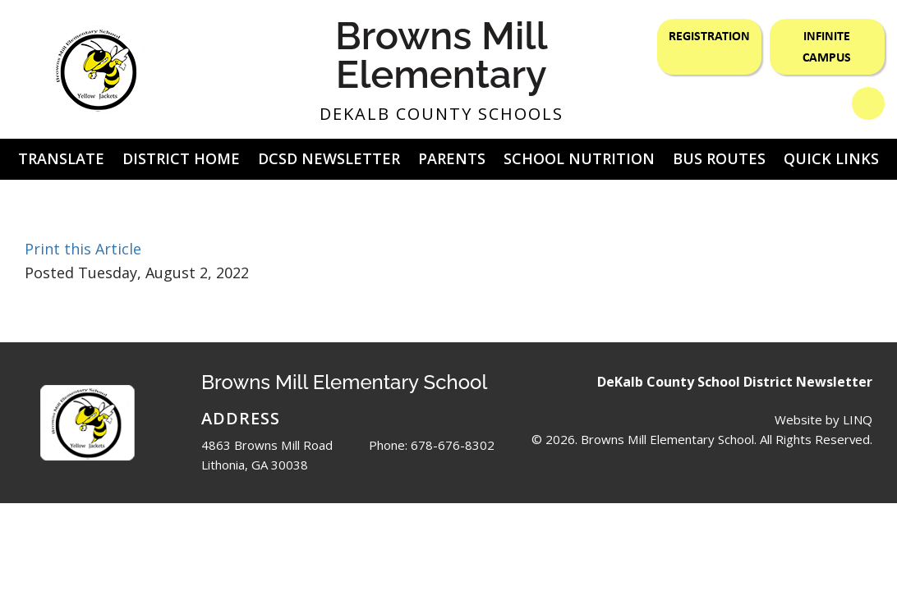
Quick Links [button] (831, 158)
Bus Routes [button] (719, 158)
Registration (709, 35)
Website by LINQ (823, 419)
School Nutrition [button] (579, 158)
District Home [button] (181, 158)
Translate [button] (61, 158)
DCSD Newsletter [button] (329, 158)
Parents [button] (451, 158)
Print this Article (83, 249)
